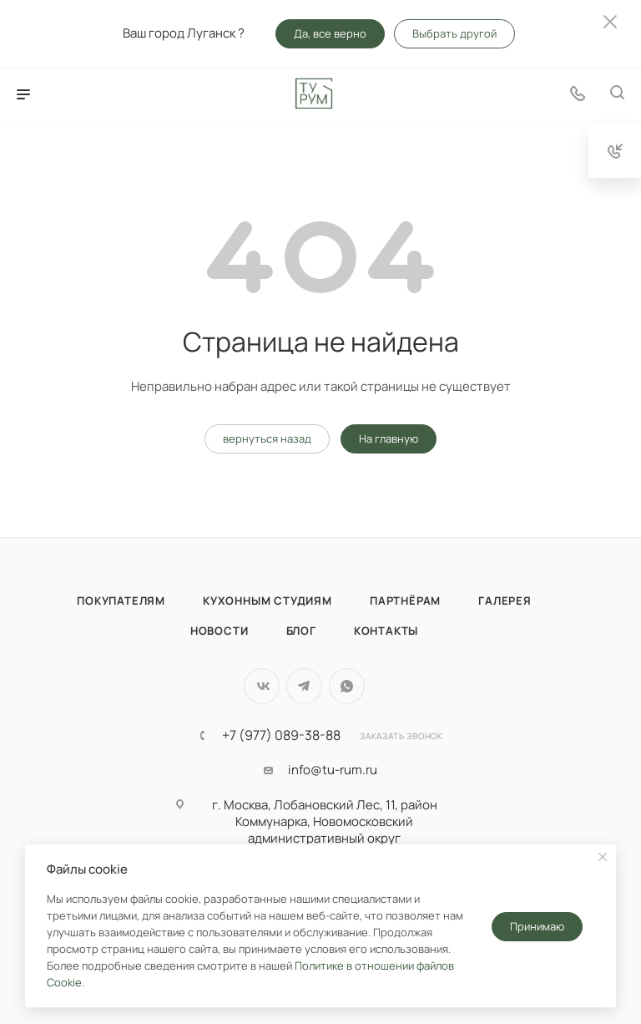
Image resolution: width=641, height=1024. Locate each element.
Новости (219, 630)
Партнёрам (405, 600)
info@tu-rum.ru (332, 770)
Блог (301, 630)
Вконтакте (262, 686)
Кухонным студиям (267, 600)
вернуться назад (267, 438)
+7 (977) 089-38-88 (281, 735)
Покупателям (121, 600)
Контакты (386, 630)
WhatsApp (347, 686)
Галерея (505, 600)
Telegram (304, 686)
